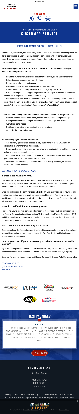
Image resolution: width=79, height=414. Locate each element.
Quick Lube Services (12, 266)
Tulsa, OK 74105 (52, 29)
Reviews (6, 270)
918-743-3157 (27, 29)
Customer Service (55, 46)
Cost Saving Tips (10, 263)
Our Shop (41, 46)
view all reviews (40, 354)
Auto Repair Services (39, 374)
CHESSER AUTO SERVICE (25, 46)
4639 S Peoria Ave (39, 29)
